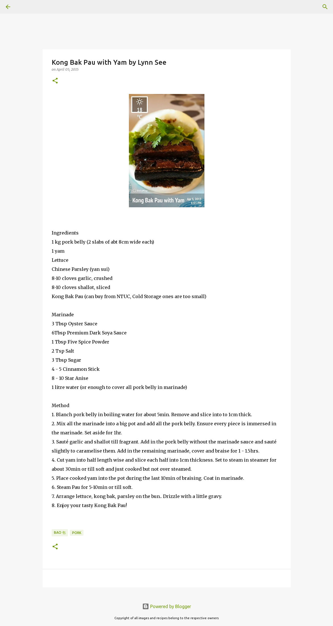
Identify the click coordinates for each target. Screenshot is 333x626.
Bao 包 (60, 532)
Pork (76, 533)
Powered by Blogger (166, 606)
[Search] (23, 7)
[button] (55, 81)
